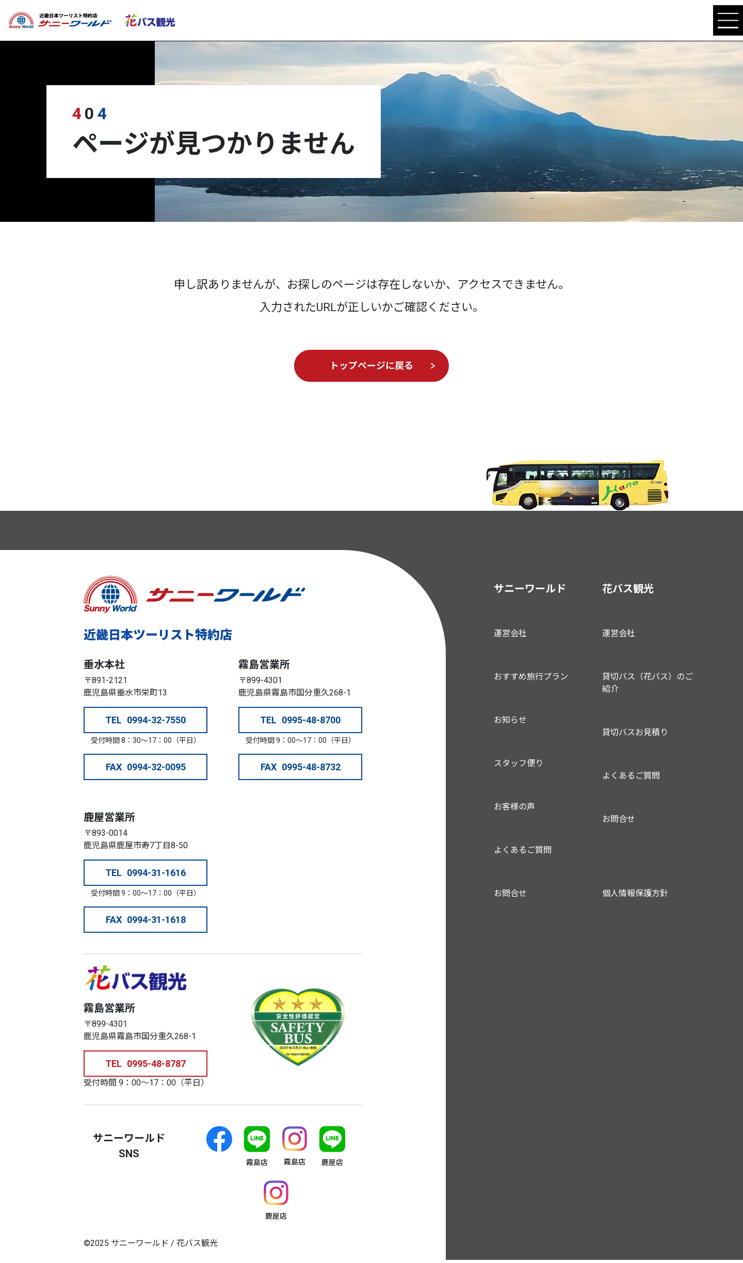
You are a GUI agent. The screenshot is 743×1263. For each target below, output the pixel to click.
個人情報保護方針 (635, 893)
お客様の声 (514, 807)
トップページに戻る (371, 365)
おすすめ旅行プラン (531, 677)
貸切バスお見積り (635, 732)
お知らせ (510, 720)
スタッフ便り (518, 763)
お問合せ (510, 893)
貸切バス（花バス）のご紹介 (647, 683)
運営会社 (510, 633)
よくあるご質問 (523, 850)
